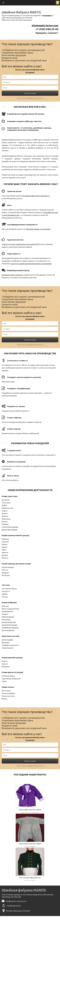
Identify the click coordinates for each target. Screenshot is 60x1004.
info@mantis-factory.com (45, 25)
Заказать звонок (30, 93)
